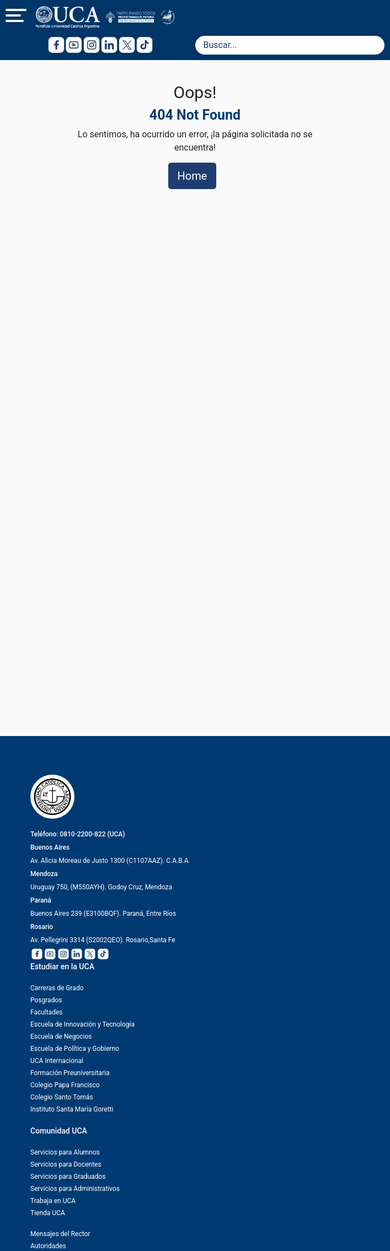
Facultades (46, 1012)
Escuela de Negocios (61, 1036)
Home (192, 175)
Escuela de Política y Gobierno (74, 1049)
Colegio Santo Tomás (61, 1097)
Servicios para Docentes (65, 1164)
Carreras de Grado (57, 988)
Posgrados (46, 1000)
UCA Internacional (56, 1061)
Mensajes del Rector (60, 1234)
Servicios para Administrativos (75, 1189)
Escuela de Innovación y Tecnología (82, 1024)
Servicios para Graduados (67, 1176)
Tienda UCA (47, 1213)
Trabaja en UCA (53, 1201)
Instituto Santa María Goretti (71, 1109)
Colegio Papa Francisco (65, 1085)
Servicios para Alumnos (65, 1152)
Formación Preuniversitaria (69, 1073)
